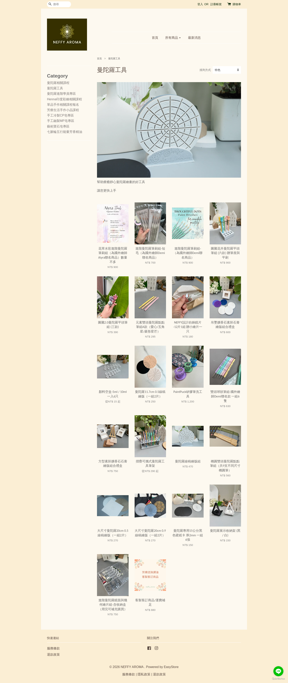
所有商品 (173, 37)
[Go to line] (278, 671)
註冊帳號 (216, 4)
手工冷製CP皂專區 (60, 115)
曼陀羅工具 (55, 88)
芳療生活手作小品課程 (63, 110)
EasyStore (171, 667)
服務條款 (53, 648)
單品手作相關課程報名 (63, 104)
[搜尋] (59, 4)
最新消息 (194, 37)
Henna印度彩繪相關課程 (64, 99)
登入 (200, 4)
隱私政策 (144, 674)
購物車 (237, 4)
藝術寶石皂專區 (58, 126)
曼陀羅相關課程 (58, 83)
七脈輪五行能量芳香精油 (64, 131)
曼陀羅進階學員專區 (61, 93)
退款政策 (53, 654)
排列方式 (205, 70)
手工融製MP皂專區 (60, 120)
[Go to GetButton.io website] (278, 679)
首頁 (155, 37)
